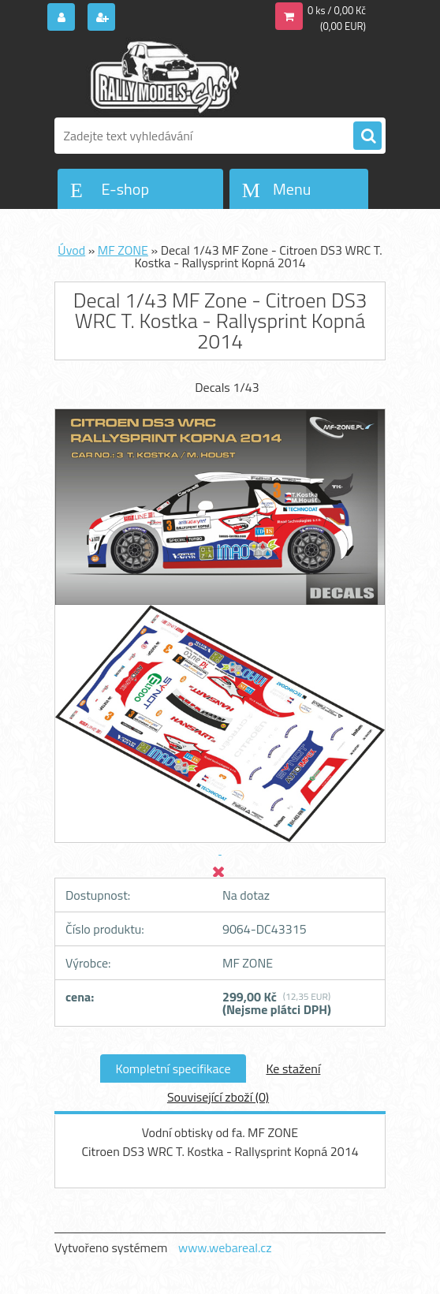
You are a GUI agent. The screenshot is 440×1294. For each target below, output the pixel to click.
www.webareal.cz (225, 1247)
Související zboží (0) (218, 1096)
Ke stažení (293, 1068)
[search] (367, 136)
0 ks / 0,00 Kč (337, 10)
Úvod (71, 250)
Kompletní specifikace (173, 1068)
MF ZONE (123, 250)
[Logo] (162, 76)
